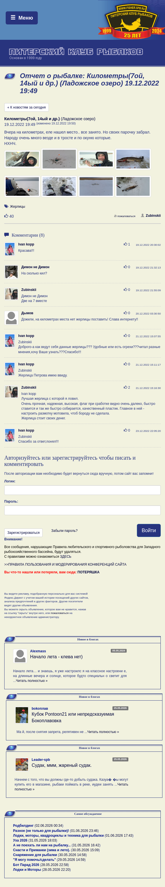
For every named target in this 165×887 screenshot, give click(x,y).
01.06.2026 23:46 (84, 831)
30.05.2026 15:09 (85, 850)
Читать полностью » (32, 681)
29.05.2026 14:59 (71, 860)
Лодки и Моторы (27, 870)
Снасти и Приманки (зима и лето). (41, 850)
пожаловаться (124, 216)
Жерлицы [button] (17, 207)
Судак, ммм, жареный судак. (62, 765)
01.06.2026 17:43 (119, 836)
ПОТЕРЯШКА (89, 572)
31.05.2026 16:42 (86, 845)
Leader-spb (41, 760)
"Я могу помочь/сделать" (34, 860)
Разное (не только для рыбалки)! (41, 831)
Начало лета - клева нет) (56, 656)
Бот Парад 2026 (26, 865)
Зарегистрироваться (23, 533)
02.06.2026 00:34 (49, 826)
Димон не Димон (35, 267)
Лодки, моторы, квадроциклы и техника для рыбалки (58, 836)
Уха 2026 (20, 840)
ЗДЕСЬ (65, 557)
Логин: (9, 481)
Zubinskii (151, 216)
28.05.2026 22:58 (54, 865)
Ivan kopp (26, 244)
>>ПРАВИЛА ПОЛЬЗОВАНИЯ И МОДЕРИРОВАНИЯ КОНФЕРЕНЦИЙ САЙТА (65, 565)
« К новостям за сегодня (26, 107)
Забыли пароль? (64, 531)
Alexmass (38, 651)
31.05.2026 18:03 (43, 840)
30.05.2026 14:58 (72, 855)
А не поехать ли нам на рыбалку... (42, 845)
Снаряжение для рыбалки (35, 855)
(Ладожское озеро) (49, 118)
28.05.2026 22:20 (56, 870)
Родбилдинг (23, 826)
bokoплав (40, 709)
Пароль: (11, 501)
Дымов (27, 313)
